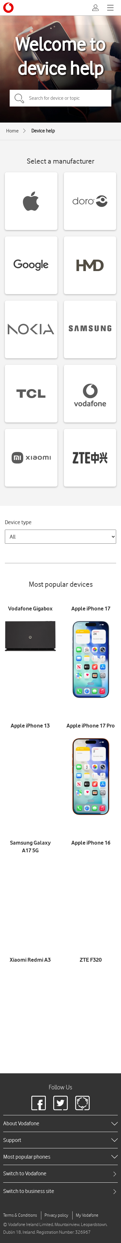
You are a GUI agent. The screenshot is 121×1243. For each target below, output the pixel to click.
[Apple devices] (31, 201)
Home (12, 131)
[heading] (60, 1123)
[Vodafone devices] (90, 393)
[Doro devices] (90, 201)
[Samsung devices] (90, 329)
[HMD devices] (90, 265)
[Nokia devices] (31, 329)
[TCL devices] (31, 393)
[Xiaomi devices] (31, 458)
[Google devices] (31, 265)
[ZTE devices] (90, 458)
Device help (43, 131)
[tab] (60, 1173)
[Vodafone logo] (8, 8)
